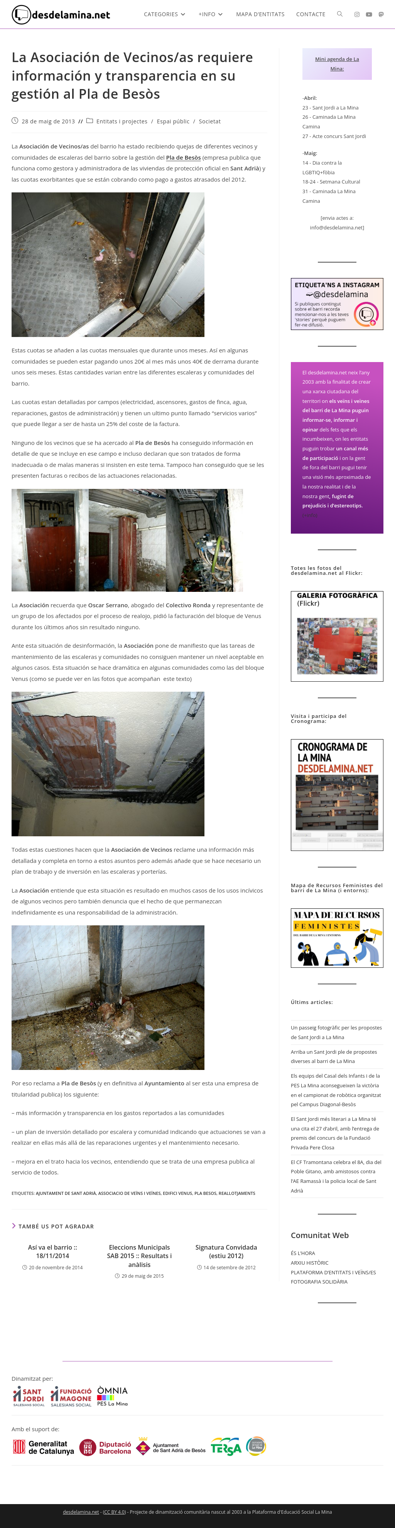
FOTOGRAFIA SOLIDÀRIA (319, 1281)
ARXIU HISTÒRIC (310, 1262)
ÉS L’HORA (303, 1253)
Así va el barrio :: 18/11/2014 (52, 1251)
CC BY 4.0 (114, 1512)
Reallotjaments (237, 1193)
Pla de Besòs (183, 157)
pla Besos (205, 1193)
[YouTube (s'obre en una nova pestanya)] (369, 14)
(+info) (309, 515)
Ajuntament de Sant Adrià (66, 1193)
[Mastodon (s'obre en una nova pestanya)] (381, 14)
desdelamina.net (81, 1512)
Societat (210, 121)
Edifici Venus (177, 1193)
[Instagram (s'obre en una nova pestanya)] (357, 14)
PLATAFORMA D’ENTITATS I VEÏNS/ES (333, 1272)
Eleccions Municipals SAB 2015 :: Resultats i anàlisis (139, 1256)
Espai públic (173, 121)
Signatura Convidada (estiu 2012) (226, 1251)
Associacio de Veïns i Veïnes (129, 1193)
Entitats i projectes (121, 121)
